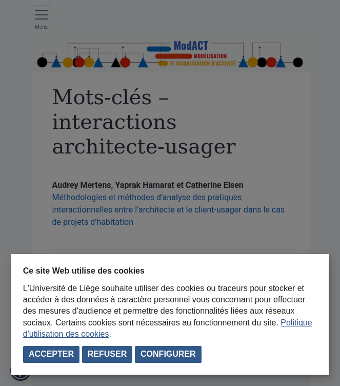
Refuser (107, 354)
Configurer (168, 354)
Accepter (51, 354)
